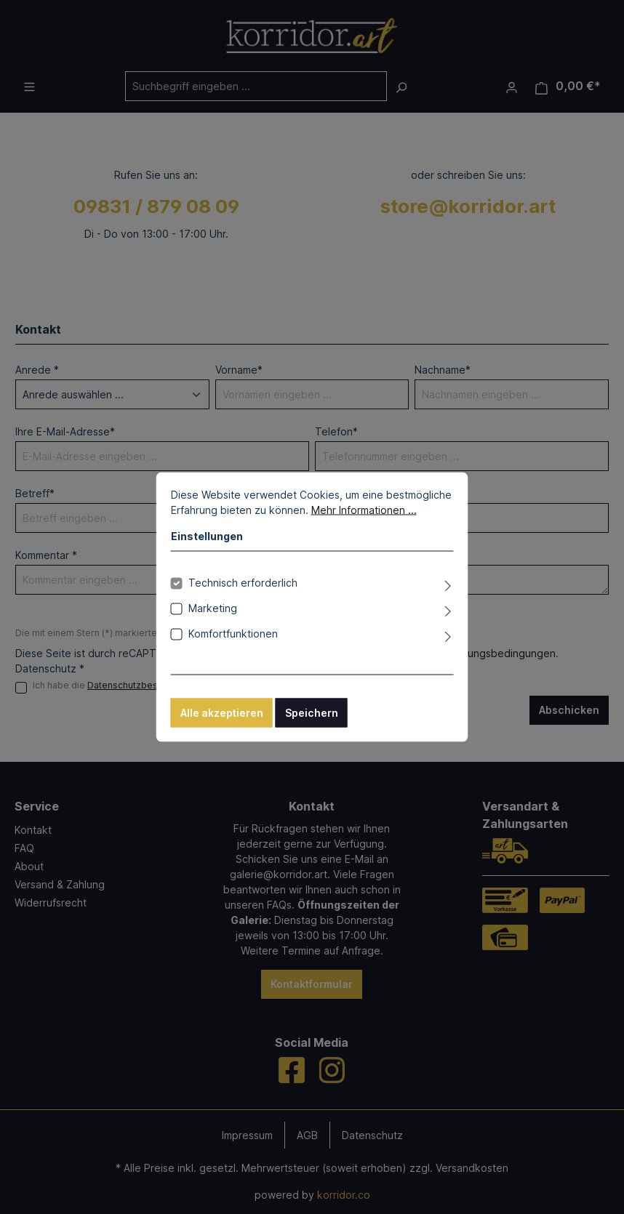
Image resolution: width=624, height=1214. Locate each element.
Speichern (311, 713)
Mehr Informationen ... (364, 510)
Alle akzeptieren (221, 713)
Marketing (212, 608)
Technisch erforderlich (242, 582)
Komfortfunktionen (233, 633)
